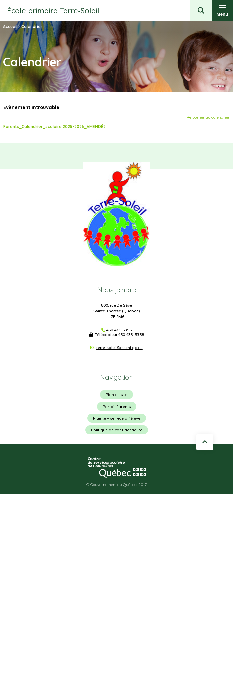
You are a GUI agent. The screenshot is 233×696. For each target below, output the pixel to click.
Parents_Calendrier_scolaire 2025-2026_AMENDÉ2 (54, 126)
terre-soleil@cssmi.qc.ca (119, 347)
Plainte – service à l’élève (116, 418)
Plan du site (116, 394)
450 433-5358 (131, 334)
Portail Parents (117, 406)
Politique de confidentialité (116, 429)
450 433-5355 (119, 330)
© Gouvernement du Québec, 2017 (116, 484)
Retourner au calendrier (208, 117)
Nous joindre (116, 290)
